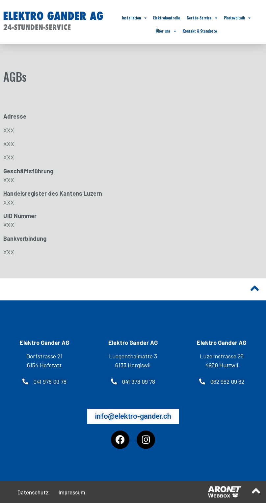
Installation (134, 18)
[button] (44, 381)
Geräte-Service (202, 18)
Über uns (166, 31)
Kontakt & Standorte (200, 31)
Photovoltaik (237, 18)
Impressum (72, 492)
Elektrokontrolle (166, 17)
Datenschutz (33, 492)
